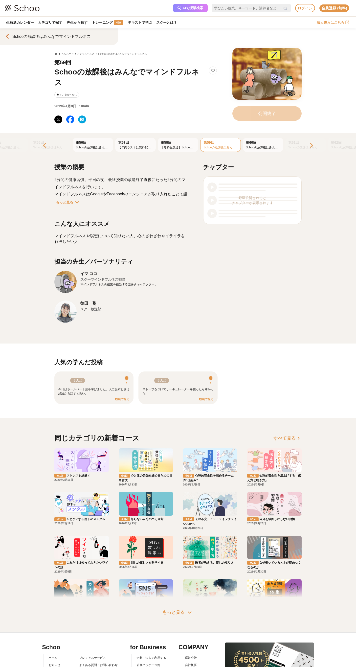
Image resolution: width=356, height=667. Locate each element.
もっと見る (68, 202)
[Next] (311, 145)
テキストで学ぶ (140, 22)
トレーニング (108, 22)
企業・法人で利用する (151, 658)
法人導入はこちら (333, 22)
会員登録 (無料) (334, 8)
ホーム (52, 658)
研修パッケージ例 (148, 665)
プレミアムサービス (92, 658)
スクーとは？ (167, 22)
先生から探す (77, 22)
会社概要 (191, 665)
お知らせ (54, 665)
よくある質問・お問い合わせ (98, 665)
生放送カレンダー (20, 22)
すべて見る (287, 438)
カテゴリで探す (50, 22)
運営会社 (191, 658)
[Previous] (45, 145)
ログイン (305, 8)
